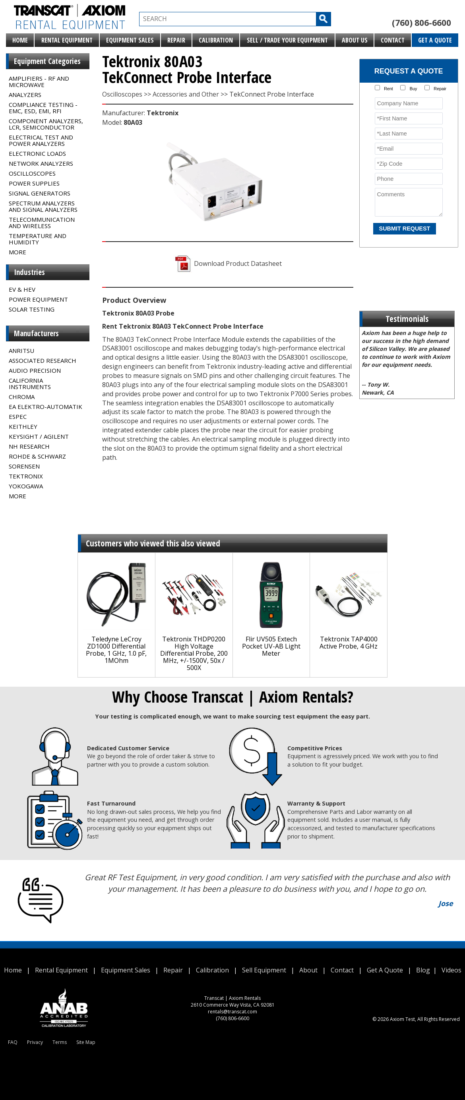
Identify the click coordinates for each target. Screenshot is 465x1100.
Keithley (23, 426)
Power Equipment (38, 299)
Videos (451, 970)
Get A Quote (435, 40)
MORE (17, 252)
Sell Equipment (264, 970)
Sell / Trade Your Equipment (287, 40)
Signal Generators (39, 193)
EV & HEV (22, 289)
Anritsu (21, 350)
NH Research (29, 446)
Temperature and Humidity (37, 239)
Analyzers (25, 95)
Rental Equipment (67, 40)
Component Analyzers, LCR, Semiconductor (46, 124)
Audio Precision (35, 370)
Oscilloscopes (32, 173)
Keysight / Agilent (39, 436)
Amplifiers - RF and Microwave (39, 81)
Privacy (35, 1042)
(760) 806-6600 (421, 22)
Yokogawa (26, 486)
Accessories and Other (186, 94)
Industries (29, 272)
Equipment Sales (130, 40)
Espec (18, 416)
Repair (176, 40)
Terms (59, 1042)
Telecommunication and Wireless (42, 222)
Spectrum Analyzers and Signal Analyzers (43, 206)
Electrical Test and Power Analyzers (41, 140)
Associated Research (42, 360)
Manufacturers (36, 333)
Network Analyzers (41, 163)
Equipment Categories (47, 61)
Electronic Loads (37, 153)
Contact (393, 40)
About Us (355, 40)
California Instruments (30, 383)
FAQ (12, 1042)
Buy (413, 88)
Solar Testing (31, 309)
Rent (388, 88)
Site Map (85, 1042)
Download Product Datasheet (227, 263)
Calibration (216, 40)
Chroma (22, 397)
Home (20, 40)
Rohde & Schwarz (37, 456)
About (308, 970)
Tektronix (26, 476)
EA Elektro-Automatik (45, 407)
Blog (423, 970)
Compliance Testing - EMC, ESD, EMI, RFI (43, 108)
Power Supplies (34, 183)
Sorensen (24, 466)
